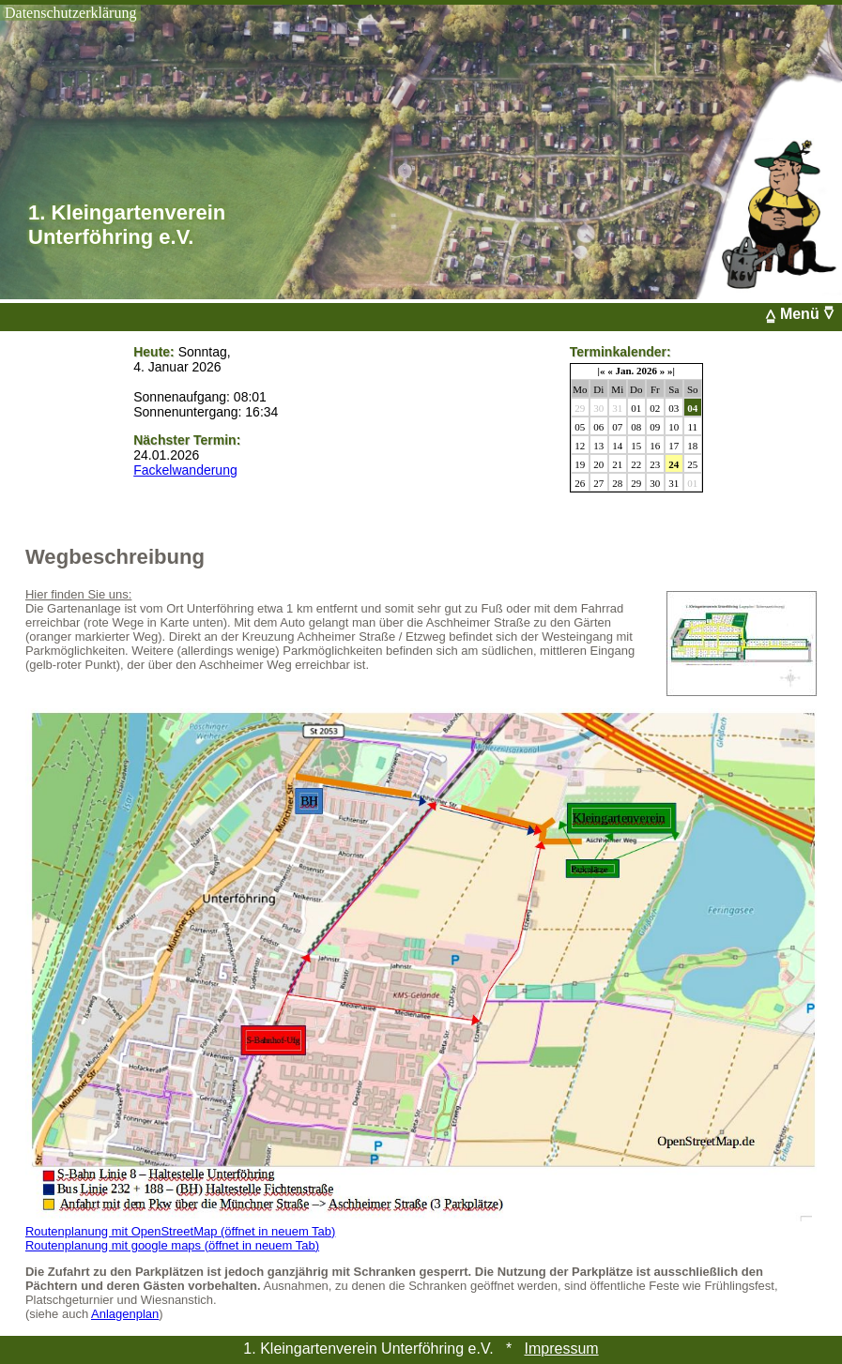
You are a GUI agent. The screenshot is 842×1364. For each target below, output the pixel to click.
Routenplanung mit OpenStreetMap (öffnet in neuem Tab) (180, 1231)
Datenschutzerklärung (70, 13)
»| (671, 370)
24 (673, 464)
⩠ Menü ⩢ (803, 314)
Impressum (562, 1348)
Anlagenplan (125, 1314)
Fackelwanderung (185, 469)
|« (601, 370)
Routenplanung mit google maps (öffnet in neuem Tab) (172, 1245)
